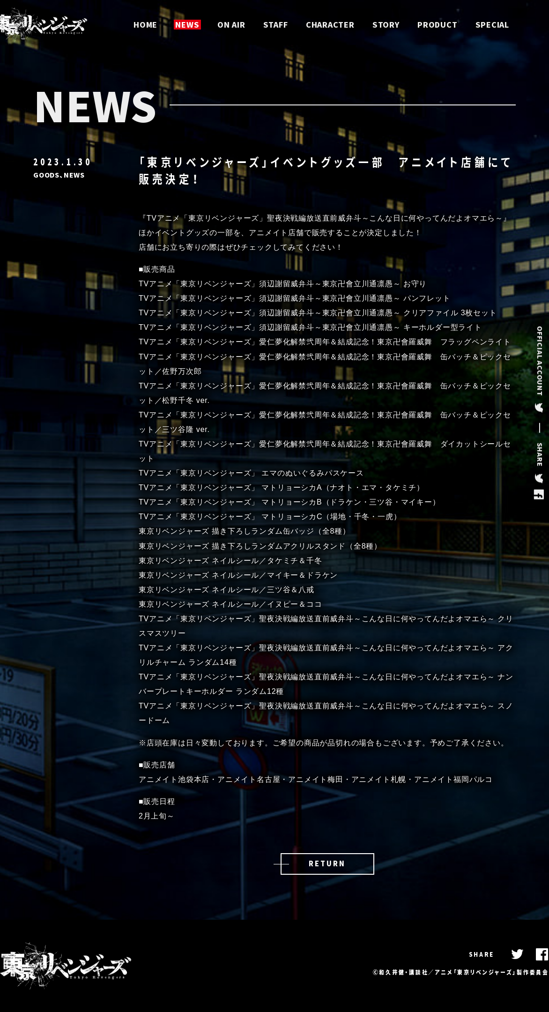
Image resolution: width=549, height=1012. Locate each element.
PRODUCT (438, 25)
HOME (145, 25)
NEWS (187, 25)
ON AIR (231, 25)
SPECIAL (493, 25)
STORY (386, 25)
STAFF (275, 25)
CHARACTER (330, 25)
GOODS (46, 174)
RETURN (327, 863)
